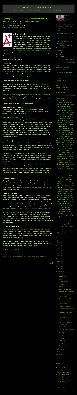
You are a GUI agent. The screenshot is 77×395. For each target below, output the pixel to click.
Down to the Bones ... (38, 7)
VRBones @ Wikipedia (62, 379)
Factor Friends (60, 52)
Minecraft (66, 172)
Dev (59, 134)
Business (62, 114)
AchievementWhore (69, 100)
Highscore (59, 156)
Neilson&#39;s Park (63, 177)
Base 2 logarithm (12, 153)
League (72, 164)
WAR (66, 219)
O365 (59, 181)
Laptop (67, 164)
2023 (59, 237)
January (61, 346)
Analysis (30, 256)
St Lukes (65, 201)
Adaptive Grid (62, 102)
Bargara (69, 108)
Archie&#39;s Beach (63, 106)
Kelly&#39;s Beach (63, 162)
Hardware (60, 154)
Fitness (67, 144)
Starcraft (71, 201)
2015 (59, 256)
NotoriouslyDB (60, 57)
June (60, 333)
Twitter (71, 213)
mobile (60, 174)
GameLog (69, 150)
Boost (67, 112)
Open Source (65, 181)
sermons (66, 197)
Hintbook (65, 156)
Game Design (60, 150)
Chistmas (68, 118)
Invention (59, 160)
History (58, 158)
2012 (59, 263)
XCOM (71, 226)
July (60, 287)
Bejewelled (60, 110)
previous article (17, 40)
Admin (67, 102)
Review (65, 195)
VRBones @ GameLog (62, 381)
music (66, 176)
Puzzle (72, 189)
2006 (59, 354)
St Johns (59, 201)
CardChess (62, 118)
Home (28, 266)
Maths (72, 170)
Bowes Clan (59, 363)
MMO (70, 172)
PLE (72, 183)
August (61, 284)
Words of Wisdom (68, 224)
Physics (65, 183)
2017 (59, 250)
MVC (70, 176)
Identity (71, 158)
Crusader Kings (68, 128)
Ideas (67, 158)
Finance (72, 142)
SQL (72, 199)
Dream (62, 134)
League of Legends (65, 166)
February (62, 343)
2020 (59, 243)
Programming (63, 187)
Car (60, 116)
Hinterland (71, 156)
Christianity (61, 120)
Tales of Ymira (60, 85)
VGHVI (62, 215)
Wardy (70, 219)
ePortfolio (58, 140)
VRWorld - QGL (60, 365)
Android (72, 104)
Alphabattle (58, 104)
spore (68, 199)
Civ (67, 120)
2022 (59, 240)
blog (58, 112)
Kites (71, 162)
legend (68, 168)
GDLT (59, 152)
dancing (58, 130)
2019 (59, 245)
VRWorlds (61, 219)
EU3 (64, 140)
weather (59, 223)
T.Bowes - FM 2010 (61, 80)
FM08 (59, 146)
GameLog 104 (63, 296)
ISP (73, 160)
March (61, 340)
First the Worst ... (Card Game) (65, 59)
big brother (70, 110)
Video (66, 215)
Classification (60, 122)
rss (57, 197)
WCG (69, 221)
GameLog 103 (63, 303)
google (68, 152)
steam (60, 203)
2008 (59, 349)
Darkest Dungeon (62, 132)
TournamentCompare (65, 209)
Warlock (61, 221)
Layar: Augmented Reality (66, 329)
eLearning (60, 138)
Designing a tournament (14, 23)
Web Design (66, 223)
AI (71, 102)
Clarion (71, 120)
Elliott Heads (69, 138)
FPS (71, 146)
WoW (67, 226)
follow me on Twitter (68, 390)
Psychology (66, 189)
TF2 (71, 203)
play (69, 183)
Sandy (61, 197)
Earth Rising (59, 83)
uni (58, 215)
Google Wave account (65, 289)
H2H (72, 152)
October (61, 279)
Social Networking (61, 199)
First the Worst (60, 144)
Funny (64, 148)
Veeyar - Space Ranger (62, 87)
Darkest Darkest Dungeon (67, 130)
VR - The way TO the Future (64, 45)
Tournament (42, 256)
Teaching (66, 203)
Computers (68, 126)
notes (63, 179)
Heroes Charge (69, 154)
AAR (62, 100)
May (60, 335)
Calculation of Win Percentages (16, 27)
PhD (70, 181)
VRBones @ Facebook (62, 372)
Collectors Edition (69, 122)
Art (72, 106)
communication (60, 124)
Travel (70, 211)
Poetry (58, 185)
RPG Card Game (61, 48)
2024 (59, 235)
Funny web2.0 (70, 148)
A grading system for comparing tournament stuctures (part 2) (27, 19)
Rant (59, 193)
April (60, 338)
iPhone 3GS (62, 327)
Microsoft (60, 172)
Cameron (71, 114)
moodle (69, 174)
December (62, 274)
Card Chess (59, 50)
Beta (65, 110)
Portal (66, 185)
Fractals (58, 148)
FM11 (67, 146)
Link (60, 170)
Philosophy (59, 183)
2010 (59, 269)
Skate (72, 197)
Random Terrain (67, 191)
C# (66, 114)
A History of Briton (61, 92)
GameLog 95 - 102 (64, 317)
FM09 (63, 146)
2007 (59, 352)
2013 (59, 261)
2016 (59, 253)
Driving (67, 134)
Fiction (67, 142)
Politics (62, 185)
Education (67, 136)
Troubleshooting (61, 213)
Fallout (63, 142)
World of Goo (61, 226)
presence (72, 185)
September (62, 281)
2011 (59, 266)
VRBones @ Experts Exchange (65, 377)
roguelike (70, 195)
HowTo (63, 158)
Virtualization (68, 217)
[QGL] (57, 100)
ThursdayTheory (61, 205)
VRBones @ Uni (60, 370)
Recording (64, 193)
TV (68, 213)
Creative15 (59, 128)
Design (35, 256)
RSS (50, 263)
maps (67, 170)
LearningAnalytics (61, 168)
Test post (61, 320)
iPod (69, 160)
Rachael (60, 191)
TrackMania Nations (62, 211)
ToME (72, 205)
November (62, 276)
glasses (63, 152)
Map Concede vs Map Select (64, 72)
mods (65, 174)
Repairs (70, 193)
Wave (65, 221)
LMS (64, 170)
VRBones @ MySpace (62, 374)
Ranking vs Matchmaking (63, 70)
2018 (59, 248)
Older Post (50, 266)
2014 (59, 258)
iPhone (65, 160)
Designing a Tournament (63, 67)
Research (59, 195)
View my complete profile (64, 33)
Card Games (67, 116)
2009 (59, 271)
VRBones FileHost (61, 368)
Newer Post (6, 266)
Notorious (58, 54)
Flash (71, 144)
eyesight (68, 140)
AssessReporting (62, 108)
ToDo (68, 205)
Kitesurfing (60, 164)
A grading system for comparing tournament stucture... (66, 308)
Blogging (63, 112)
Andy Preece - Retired (62, 90)
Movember (60, 176)
